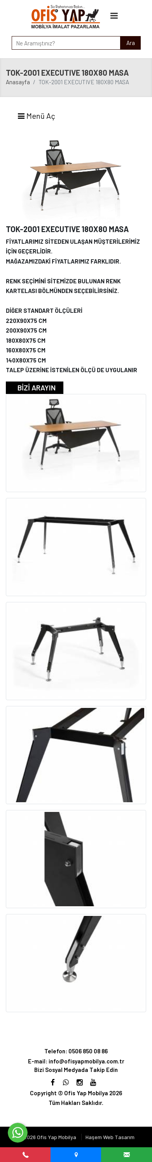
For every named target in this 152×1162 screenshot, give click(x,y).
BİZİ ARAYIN (36, 387)
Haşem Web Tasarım (110, 1137)
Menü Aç (36, 115)
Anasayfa (18, 81)
